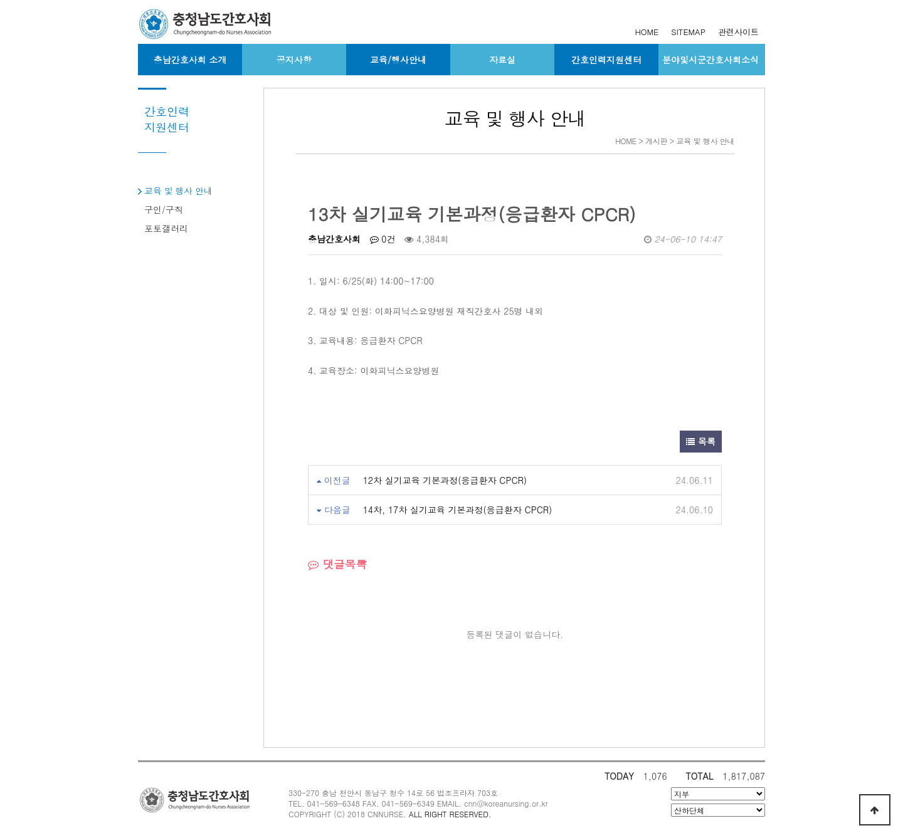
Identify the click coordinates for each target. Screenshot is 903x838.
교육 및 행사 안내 (178, 190)
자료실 (502, 59)
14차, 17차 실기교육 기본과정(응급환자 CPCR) (457, 509)
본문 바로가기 (0, 0)
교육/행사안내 (398, 59)
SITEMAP (688, 31)
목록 (701, 441)
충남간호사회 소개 (190, 59)
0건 (383, 239)
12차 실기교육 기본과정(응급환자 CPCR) (445, 480)
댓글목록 (337, 564)
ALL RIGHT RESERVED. (450, 814)
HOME (646, 31)
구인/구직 (163, 209)
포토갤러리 (166, 228)
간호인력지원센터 (606, 59)
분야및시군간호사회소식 (710, 59)
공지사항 (294, 59)
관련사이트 (738, 31)
